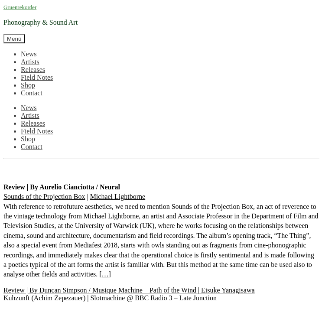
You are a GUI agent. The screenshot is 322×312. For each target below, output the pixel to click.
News (28, 54)
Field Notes (37, 77)
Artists (30, 61)
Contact (31, 93)
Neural (110, 187)
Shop (28, 85)
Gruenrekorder (19, 7)
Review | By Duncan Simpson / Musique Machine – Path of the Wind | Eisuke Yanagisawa (129, 290)
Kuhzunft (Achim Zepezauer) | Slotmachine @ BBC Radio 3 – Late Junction (110, 298)
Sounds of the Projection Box (44, 196)
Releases (33, 69)
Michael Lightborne (118, 196)
